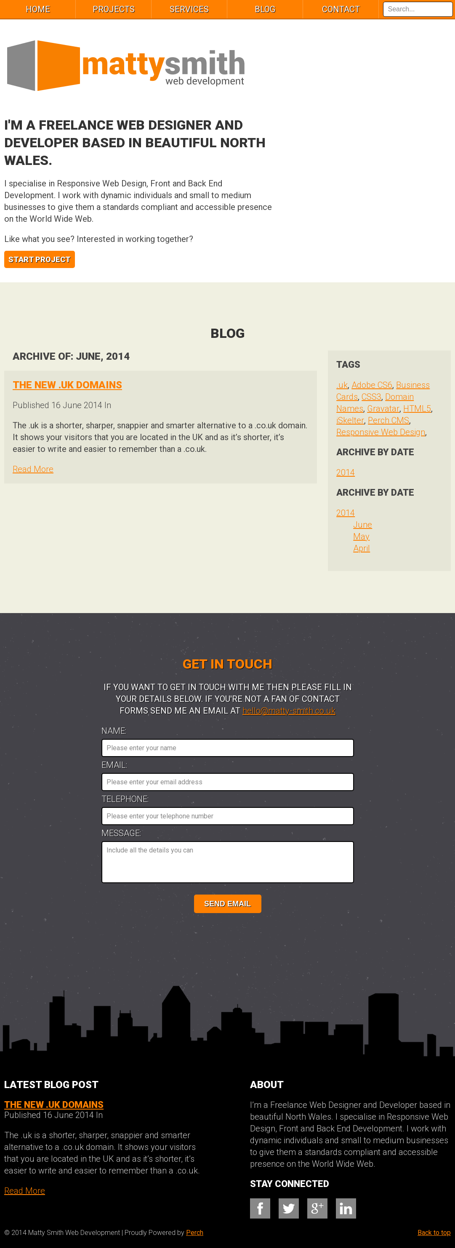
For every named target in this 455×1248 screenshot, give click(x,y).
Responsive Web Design (380, 432)
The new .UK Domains (67, 385)
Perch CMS (388, 420)
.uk (342, 385)
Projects (114, 9)
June (362, 525)
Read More (33, 469)
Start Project (39, 259)
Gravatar (383, 409)
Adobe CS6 (371, 385)
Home (38, 9)
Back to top (434, 1233)
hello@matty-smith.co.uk (288, 711)
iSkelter (350, 420)
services (189, 9)
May (361, 536)
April (361, 548)
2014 (345, 472)
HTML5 (417, 409)
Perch (194, 1233)
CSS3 (371, 397)
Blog (265, 9)
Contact (341, 9)
